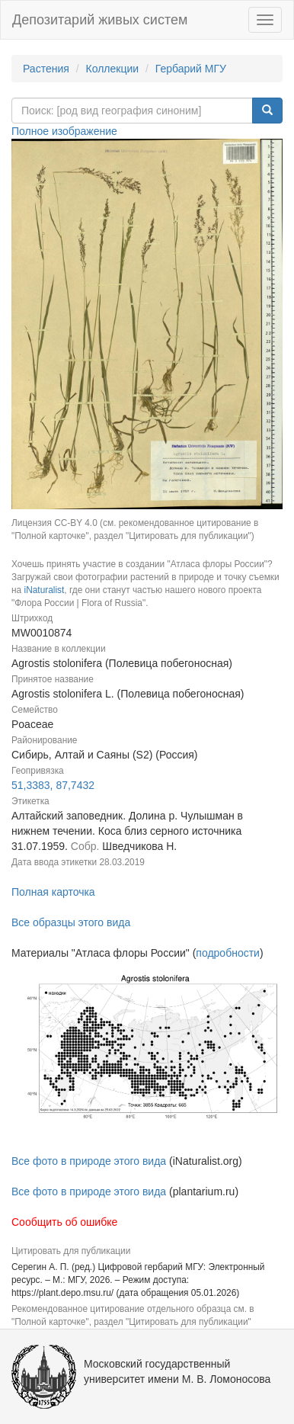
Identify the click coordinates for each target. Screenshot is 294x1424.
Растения (46, 69)
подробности (228, 953)
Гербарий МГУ (190, 69)
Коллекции (112, 69)
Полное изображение (64, 131)
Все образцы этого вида (70, 922)
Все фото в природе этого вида (88, 1161)
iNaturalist (44, 590)
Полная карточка (53, 892)
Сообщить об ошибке (64, 1222)
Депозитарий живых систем (99, 19)
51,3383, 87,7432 (52, 785)
